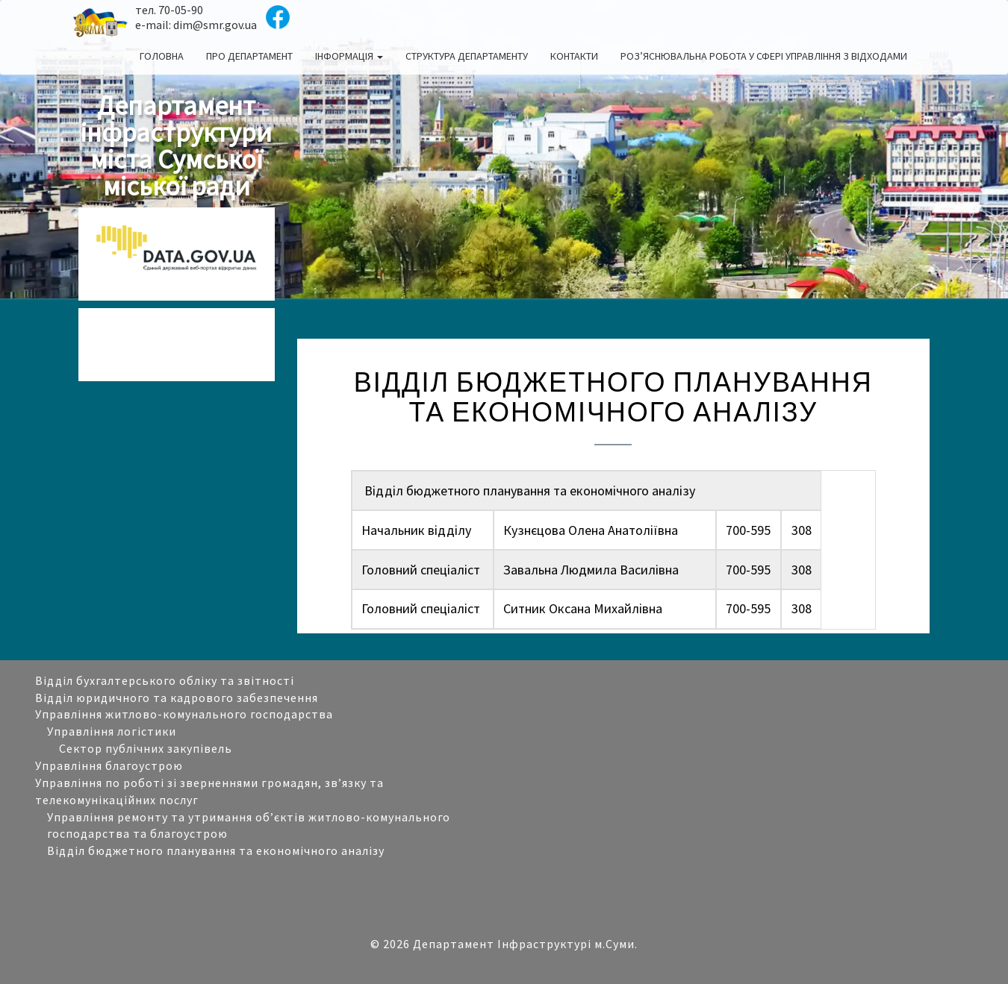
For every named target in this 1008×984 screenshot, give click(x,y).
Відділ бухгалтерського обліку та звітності (164, 680)
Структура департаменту (466, 56)
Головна (162, 56)
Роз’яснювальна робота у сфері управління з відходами (763, 56)
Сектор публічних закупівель (145, 748)
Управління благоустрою (109, 765)
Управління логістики (111, 731)
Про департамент (249, 56)
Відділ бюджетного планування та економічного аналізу (216, 850)
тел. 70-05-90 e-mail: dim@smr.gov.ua (196, 17)
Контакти (574, 56)
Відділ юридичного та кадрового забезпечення (176, 697)
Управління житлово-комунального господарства (184, 713)
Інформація (349, 56)
